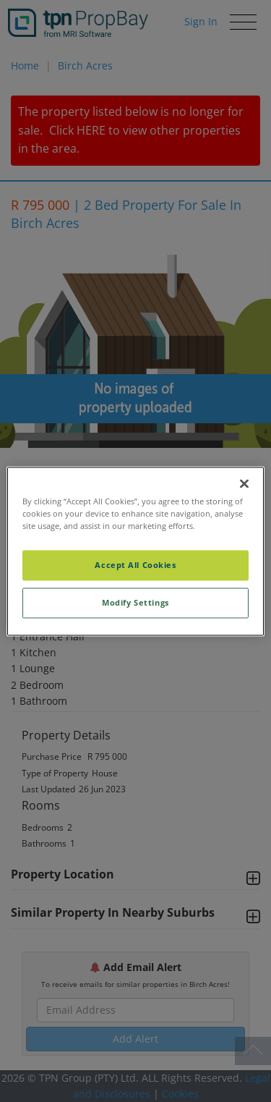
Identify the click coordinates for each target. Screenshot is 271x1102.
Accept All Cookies (135, 564)
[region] (135, 551)
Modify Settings (135, 602)
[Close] (244, 483)
